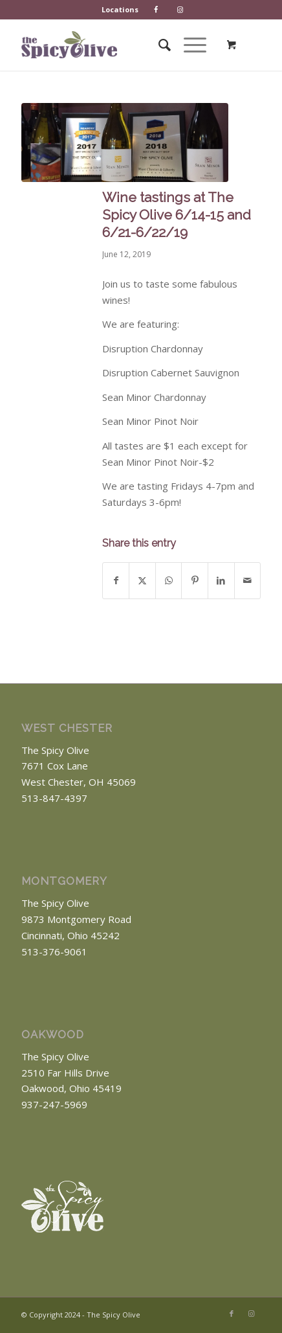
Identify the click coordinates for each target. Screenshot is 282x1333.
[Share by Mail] (248, 580)
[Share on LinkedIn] (221, 580)
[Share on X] (142, 580)
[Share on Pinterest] (195, 580)
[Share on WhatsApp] (169, 580)
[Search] (158, 45)
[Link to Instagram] (251, 1313)
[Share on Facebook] (116, 580)
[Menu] (188, 45)
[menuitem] (120, 9)
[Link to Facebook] (231, 1313)
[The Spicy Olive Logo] (69, 45)
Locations (120, 9)
